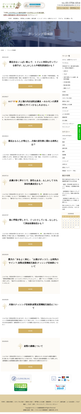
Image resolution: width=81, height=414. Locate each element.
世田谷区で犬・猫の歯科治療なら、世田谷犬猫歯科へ (70, 67)
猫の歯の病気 (67, 85)
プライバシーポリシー (68, 123)
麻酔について (67, 88)
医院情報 (15, 18)
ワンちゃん (65, 63)
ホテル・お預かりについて (50, 18)
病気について (66, 167)
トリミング (39, 18)
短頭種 (64, 155)
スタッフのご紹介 (67, 98)
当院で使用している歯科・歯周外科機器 (71, 78)
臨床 (63, 142)
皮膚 (63, 158)
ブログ (60, 18)
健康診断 (64, 117)
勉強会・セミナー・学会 (69, 170)
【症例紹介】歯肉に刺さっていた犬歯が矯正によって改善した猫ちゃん (70, 200)
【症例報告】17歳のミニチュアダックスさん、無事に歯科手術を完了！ (70, 193)
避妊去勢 (64, 148)
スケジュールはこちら (62, 8)
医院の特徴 (65, 95)
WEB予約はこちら (74, 8)
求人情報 (66, 18)
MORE (30, 86)
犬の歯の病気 (67, 82)
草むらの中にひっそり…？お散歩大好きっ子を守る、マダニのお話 (70, 207)
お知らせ (66, 71)
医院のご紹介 (66, 101)
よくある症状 (66, 114)
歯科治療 (34, 18)
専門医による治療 (24, 18)
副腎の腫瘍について (33, 348)
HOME (10, 18)
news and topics (66, 135)
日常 (63, 145)
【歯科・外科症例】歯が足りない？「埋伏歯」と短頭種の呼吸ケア (70, 186)
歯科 (63, 151)
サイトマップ (66, 127)
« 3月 (64, 213)
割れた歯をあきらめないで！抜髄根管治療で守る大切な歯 (70, 180)
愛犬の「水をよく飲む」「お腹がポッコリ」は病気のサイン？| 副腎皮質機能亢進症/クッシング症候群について (33, 264)
